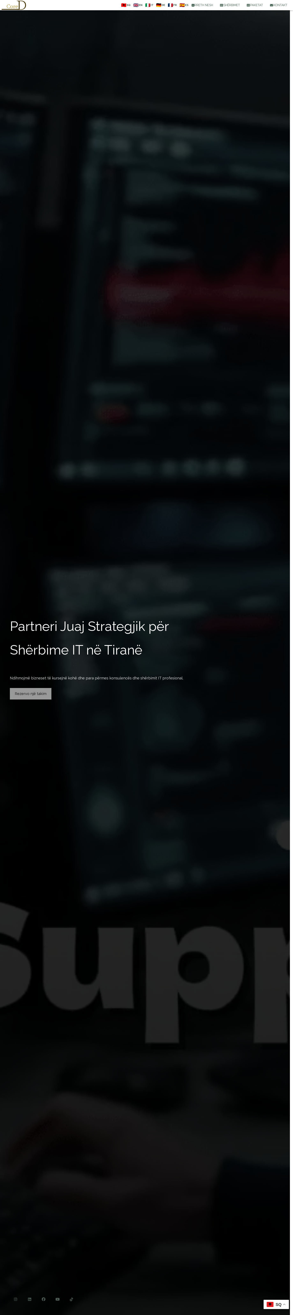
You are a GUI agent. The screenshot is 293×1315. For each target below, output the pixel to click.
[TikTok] (71, 1299)
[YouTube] (58, 1299)
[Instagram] (16, 1299)
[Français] (172, 5)
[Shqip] (125, 5)
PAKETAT (255, 5)
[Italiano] (148, 5)
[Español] (183, 5)
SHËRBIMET (230, 5)
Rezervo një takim (30, 693)
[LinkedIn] (30, 1299)
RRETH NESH (202, 5)
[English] (137, 5)
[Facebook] (44, 1299)
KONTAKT (278, 5)
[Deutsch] (160, 5)
